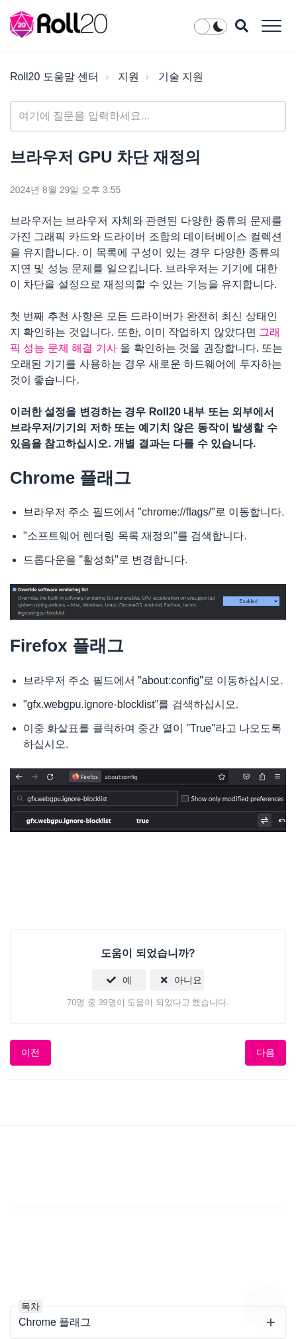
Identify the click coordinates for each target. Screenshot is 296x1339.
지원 (128, 76)
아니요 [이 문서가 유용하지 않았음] (188, 980)
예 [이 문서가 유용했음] (127, 980)
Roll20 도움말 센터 (54, 76)
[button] (271, 25)
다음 (265, 1052)
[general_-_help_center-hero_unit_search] (148, 116)
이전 (30, 1052)
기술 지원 (180, 76)
